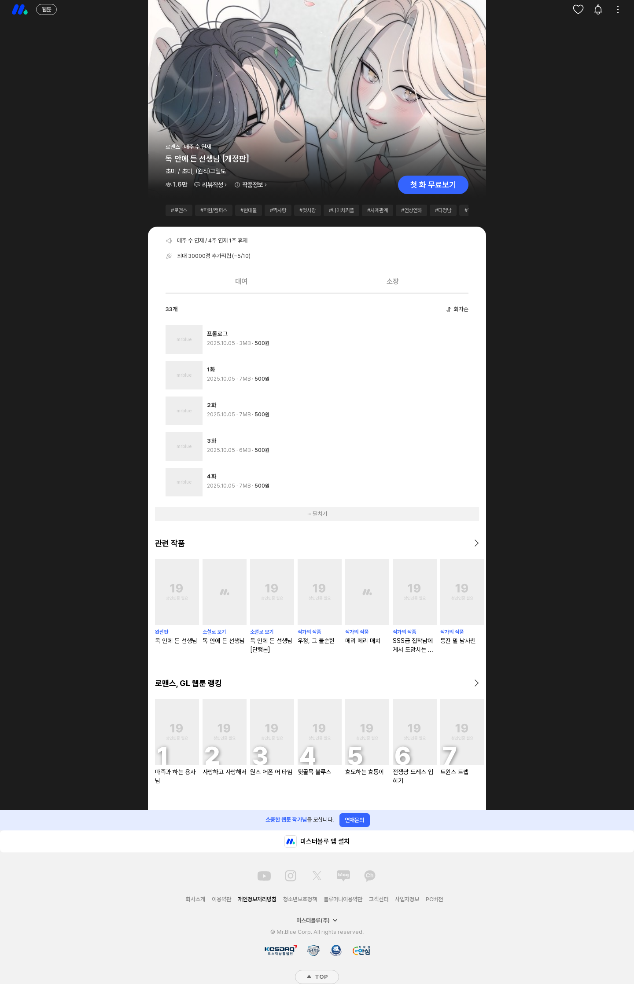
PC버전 (434, 899)
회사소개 (195, 899)
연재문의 (354, 820)
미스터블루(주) (317, 920)
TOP (317, 976)
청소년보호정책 (300, 899)
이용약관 (221, 899)
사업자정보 (407, 899)
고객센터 (378, 899)
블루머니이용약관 (343, 899)
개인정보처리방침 (257, 899)
